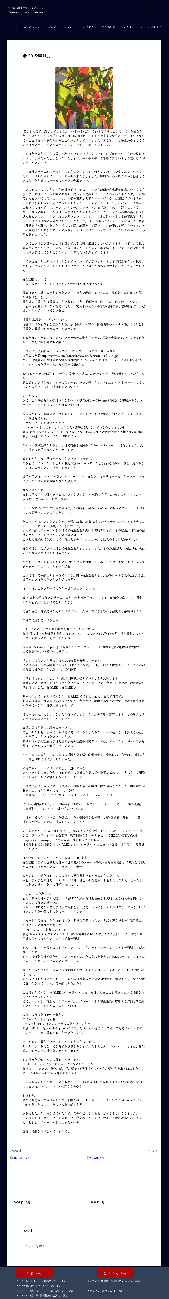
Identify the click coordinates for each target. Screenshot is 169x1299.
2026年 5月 (22, 1202)
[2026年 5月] (45, 1176)
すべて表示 (152, 1150)
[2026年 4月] (122, 1176)
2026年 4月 (98, 1202)
